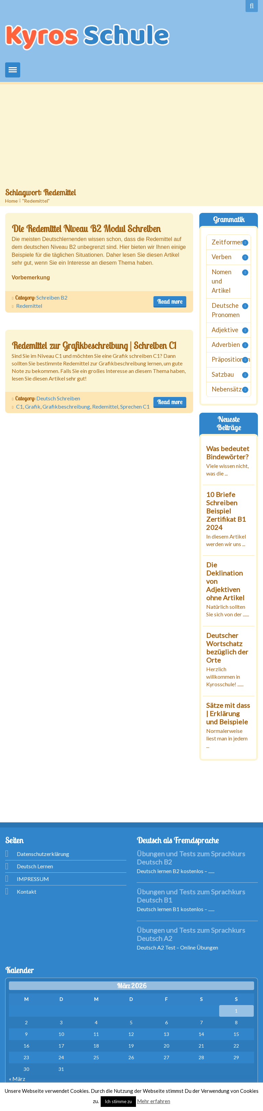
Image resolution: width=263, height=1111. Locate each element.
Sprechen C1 (135, 406)
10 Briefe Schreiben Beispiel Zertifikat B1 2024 (226, 510)
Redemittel (29, 305)
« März (17, 1078)
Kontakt (26, 891)
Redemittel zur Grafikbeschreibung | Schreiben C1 (94, 345)
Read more (170, 301)
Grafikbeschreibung (66, 406)
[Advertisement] (131, 136)
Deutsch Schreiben (58, 398)
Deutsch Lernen (35, 866)
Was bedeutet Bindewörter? (227, 452)
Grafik (32, 406)
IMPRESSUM (33, 878)
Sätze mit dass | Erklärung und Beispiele (228, 713)
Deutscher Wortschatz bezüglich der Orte (227, 647)
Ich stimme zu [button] (118, 1101)
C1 (19, 406)
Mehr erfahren (153, 1101)
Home (11, 201)
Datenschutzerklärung (43, 853)
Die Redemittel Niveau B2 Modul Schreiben (86, 228)
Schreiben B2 (51, 297)
